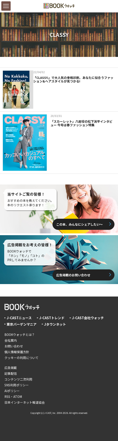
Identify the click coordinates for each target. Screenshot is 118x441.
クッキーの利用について (21, 357)
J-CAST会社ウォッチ (88, 317)
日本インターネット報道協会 (24, 402)
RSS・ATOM (13, 396)
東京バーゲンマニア (22, 324)
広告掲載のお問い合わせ (73, 275)
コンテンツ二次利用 (18, 379)
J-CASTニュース (19, 317)
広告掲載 (10, 367)
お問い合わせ (13, 346)
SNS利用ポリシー (16, 385)
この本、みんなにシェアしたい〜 (79, 224)
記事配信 (10, 373)
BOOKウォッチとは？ (19, 334)
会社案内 (10, 340)
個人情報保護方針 (16, 352)
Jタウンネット (55, 324)
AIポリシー (12, 391)
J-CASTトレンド (51, 317)
